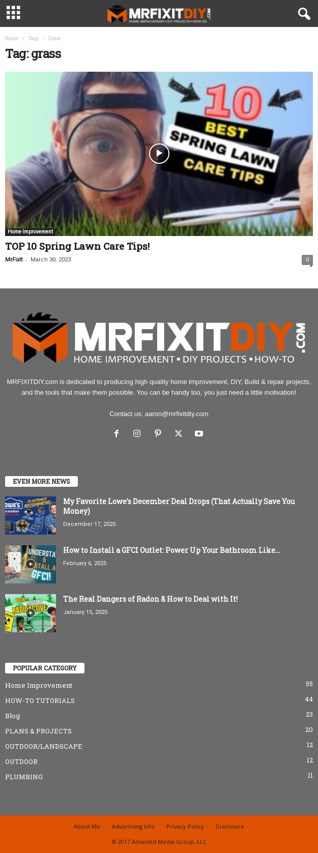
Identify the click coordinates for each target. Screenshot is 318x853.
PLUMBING (24, 776)
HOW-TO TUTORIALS (40, 700)
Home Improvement (30, 231)
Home (11, 38)
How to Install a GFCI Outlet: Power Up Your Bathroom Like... (171, 550)
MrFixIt (13, 259)
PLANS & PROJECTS (38, 731)
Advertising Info (133, 826)
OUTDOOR (21, 761)
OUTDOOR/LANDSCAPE (43, 746)
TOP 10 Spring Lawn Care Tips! (77, 246)
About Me (87, 826)
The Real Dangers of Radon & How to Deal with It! (150, 599)
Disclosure (230, 826)
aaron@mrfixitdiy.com (177, 414)
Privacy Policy (185, 826)
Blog (12, 715)
